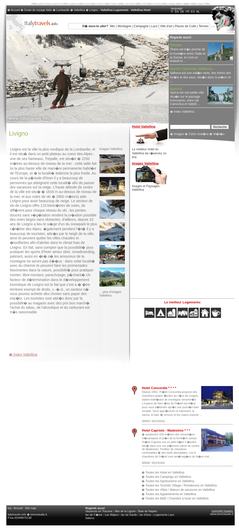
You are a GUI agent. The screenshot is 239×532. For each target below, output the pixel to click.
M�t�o (219, 134)
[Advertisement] (68, 332)
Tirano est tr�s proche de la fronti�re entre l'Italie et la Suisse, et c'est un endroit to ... (188, 53)
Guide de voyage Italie (38, 9)
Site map (30, 508)
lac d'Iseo (145, 514)
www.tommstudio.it (221, 513)
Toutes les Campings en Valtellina (168, 477)
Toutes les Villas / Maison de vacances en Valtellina (180, 490)
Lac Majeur (111, 514)
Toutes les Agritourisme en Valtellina (169, 481)
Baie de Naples (147, 511)
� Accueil (14, 9)
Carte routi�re (199, 134)
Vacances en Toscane (99, 511)
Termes (204, 26)
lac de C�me (94, 514)
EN (177, 11)
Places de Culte (185, 26)
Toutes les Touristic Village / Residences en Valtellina (181, 485)
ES (193, 11)
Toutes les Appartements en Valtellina (170, 494)
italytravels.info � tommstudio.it (28, 514)
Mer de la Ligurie (125, 511)
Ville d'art (166, 26)
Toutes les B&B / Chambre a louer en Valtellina (177, 498)
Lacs (154, 26)
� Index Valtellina (23, 354)
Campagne (141, 26)
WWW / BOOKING (153, 421)
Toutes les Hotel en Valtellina (164, 472)
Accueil (18, 508)
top (9, 508)
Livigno (93, 9)
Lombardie (63, 9)
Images (179, 134)
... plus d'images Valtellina (110, 293)
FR (188, 11)
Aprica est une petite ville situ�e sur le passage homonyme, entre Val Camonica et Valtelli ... (187, 96)
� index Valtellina (182, 111)
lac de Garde (129, 514)
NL (198, 11)
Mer (112, 26)
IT (172, 11)
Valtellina (79, 9)
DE (182, 11)
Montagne (124, 26)
